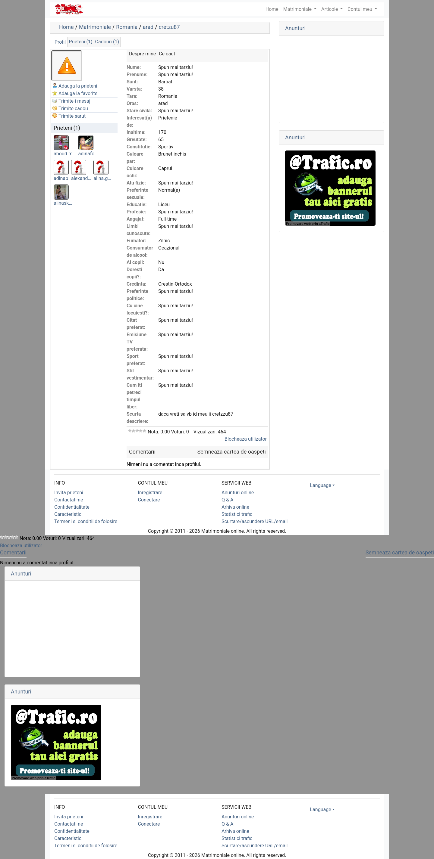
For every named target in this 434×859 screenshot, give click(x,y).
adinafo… (88, 154)
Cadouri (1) (107, 42)
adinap (61, 178)
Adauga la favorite (77, 93)
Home (66, 27)
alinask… (63, 203)
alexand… (81, 178)
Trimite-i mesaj (74, 101)
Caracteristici (68, 514)
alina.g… (102, 178)
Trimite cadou (73, 108)
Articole (330, 9)
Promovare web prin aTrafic (307, 223)
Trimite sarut (72, 116)
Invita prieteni (68, 492)
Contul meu (360, 9)
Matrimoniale (298, 9)
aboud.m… (65, 154)
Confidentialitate (72, 507)
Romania (126, 27)
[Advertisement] (331, 79)
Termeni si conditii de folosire (85, 521)
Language (320, 485)
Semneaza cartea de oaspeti (231, 451)
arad (148, 27)
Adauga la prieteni (77, 86)
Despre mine (142, 54)
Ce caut (167, 54)
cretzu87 (169, 27)
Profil (60, 42)
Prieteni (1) (80, 42)
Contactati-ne (68, 500)
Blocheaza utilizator (246, 439)
